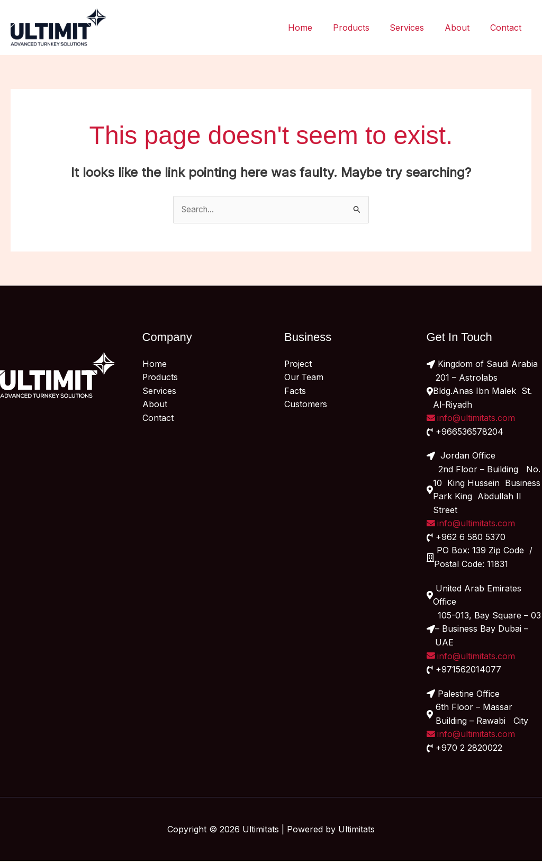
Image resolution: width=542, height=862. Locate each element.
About (462, 27)
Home (316, 27)
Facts (295, 391)
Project (298, 364)
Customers (306, 404)
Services (416, 27)
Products (363, 27)
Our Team (304, 377)
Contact (507, 27)
